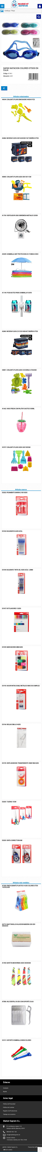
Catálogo (7, 10)
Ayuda (5, 1091)
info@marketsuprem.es (13, 1134)
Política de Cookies (8, 1107)
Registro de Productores (10, 1111)
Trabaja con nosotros (9, 1114)
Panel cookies (8, 1149)
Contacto (5, 1088)
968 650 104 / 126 (12, 1131)
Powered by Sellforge (33, 1147)
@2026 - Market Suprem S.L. (10, 1147)
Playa (13, 10)
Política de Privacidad (9, 1104)
